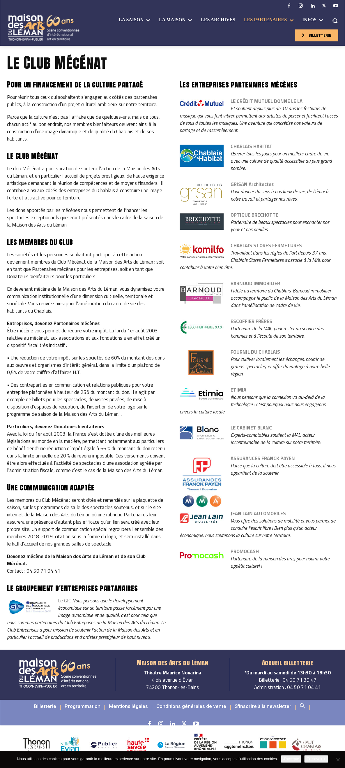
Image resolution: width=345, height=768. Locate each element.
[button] (335, 20)
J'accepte (291, 759)
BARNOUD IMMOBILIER (255, 283)
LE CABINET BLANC (251, 428)
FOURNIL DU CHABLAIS (255, 352)
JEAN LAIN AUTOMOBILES (258, 513)
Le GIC (64, 600)
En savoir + (316, 759)
